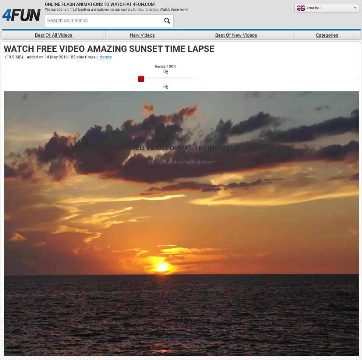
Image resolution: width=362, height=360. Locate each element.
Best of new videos (236, 35)
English (308, 8)
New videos (142, 35)
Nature (105, 57)
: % (165, 66)
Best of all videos (53, 35)
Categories (327, 35)
